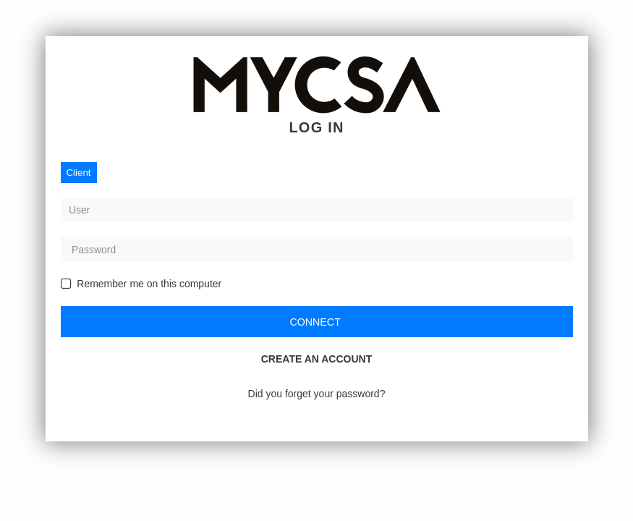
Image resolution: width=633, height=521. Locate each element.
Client (79, 172)
